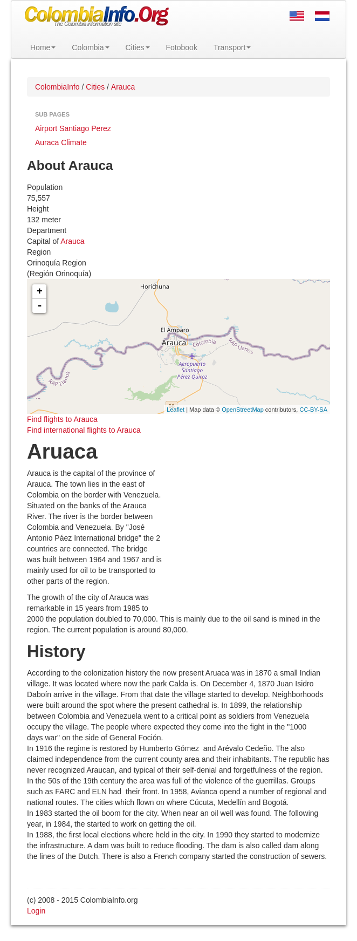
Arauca (72, 241)
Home (43, 47)
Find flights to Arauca (62, 419)
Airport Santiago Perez (73, 128)
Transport (232, 47)
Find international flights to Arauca (84, 430)
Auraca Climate (61, 142)
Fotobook (181, 47)
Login (36, 910)
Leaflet (175, 409)
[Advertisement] (246, 537)
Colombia (90, 47)
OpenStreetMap (243, 409)
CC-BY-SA (313, 409)
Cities (138, 47)
